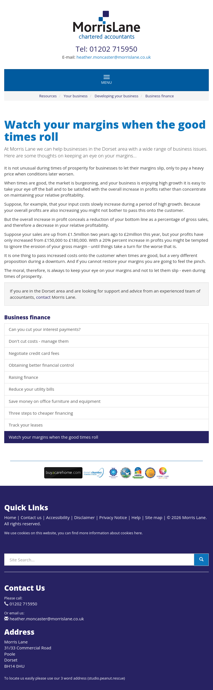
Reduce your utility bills (31, 389)
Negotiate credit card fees (34, 353)
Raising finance (23, 377)
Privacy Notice (113, 517)
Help (135, 517)
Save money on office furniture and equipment (54, 401)
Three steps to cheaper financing (41, 413)
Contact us (31, 517)
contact (43, 297)
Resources (48, 95)
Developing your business (116, 95)
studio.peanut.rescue (106, 678)
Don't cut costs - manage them (39, 341)
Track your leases (26, 425)
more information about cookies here (110, 532)
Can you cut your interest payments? (44, 329)
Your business (76, 95)
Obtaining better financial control (41, 365)
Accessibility (58, 517)
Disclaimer (84, 517)
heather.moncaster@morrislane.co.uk (114, 57)
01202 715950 (23, 604)
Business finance (159, 95)
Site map (153, 517)
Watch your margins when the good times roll (53, 437)
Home (10, 517)
